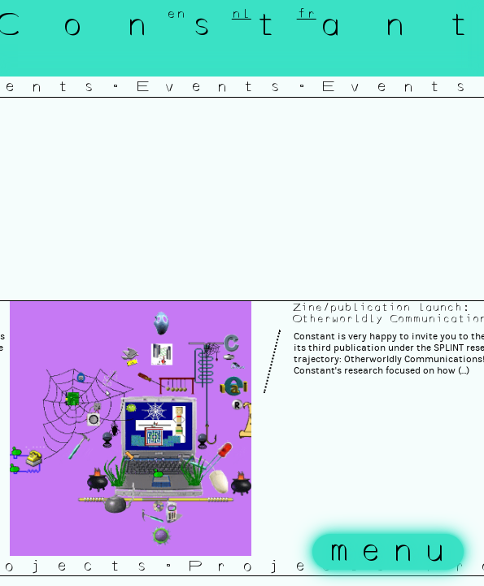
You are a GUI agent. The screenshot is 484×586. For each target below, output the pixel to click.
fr (306, 13)
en (176, 13)
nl (241, 13)
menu (392, 552)
